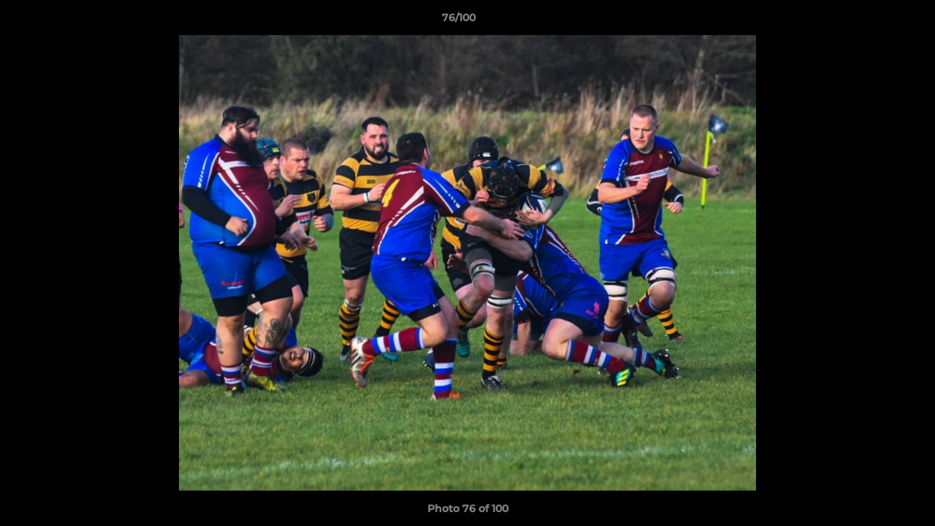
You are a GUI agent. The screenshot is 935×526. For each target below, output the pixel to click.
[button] (873, 21)
